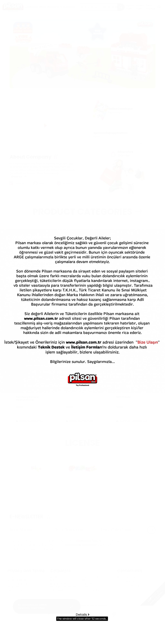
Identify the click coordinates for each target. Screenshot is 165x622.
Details (82, 614)
